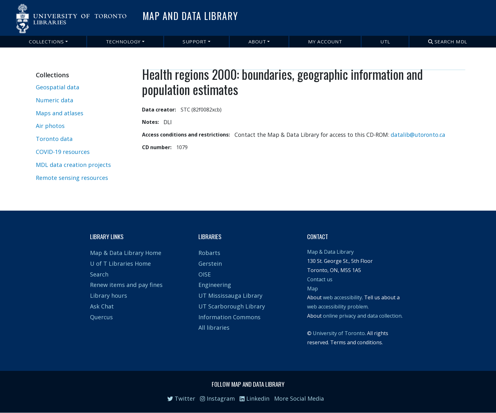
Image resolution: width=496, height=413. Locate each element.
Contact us (319, 279)
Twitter (181, 398)
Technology (123, 41)
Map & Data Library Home (125, 253)
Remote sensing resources (72, 177)
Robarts (209, 253)
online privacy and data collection (362, 315)
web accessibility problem (337, 306)
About (257, 41)
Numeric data (54, 100)
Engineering (214, 285)
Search (99, 274)
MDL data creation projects (73, 164)
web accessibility (342, 297)
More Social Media (299, 398)
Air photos (50, 126)
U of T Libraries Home (120, 263)
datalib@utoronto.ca (418, 134)
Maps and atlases (59, 113)
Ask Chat (102, 306)
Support (195, 41)
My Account (325, 41)
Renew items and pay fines (126, 285)
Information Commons (229, 317)
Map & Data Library (330, 251)
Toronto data (54, 139)
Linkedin (254, 398)
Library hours (108, 295)
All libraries (213, 327)
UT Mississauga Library (230, 295)
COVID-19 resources (63, 152)
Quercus (101, 317)
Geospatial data (57, 87)
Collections (46, 41)
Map (312, 288)
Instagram (217, 398)
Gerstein (210, 263)
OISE (204, 274)
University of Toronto (339, 333)
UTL (385, 41)
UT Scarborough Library (231, 306)
